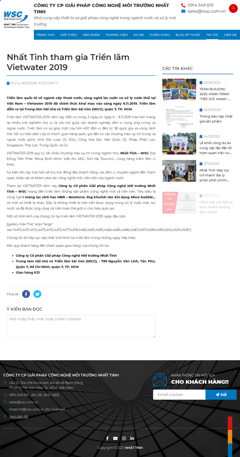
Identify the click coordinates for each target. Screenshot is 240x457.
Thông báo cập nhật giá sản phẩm (216, 118)
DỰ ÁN (138, 35)
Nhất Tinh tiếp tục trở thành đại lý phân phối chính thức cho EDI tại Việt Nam (216, 175)
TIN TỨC (212, 35)
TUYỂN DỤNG (159, 35)
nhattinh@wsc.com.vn (26, 409)
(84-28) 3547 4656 (45, 395)
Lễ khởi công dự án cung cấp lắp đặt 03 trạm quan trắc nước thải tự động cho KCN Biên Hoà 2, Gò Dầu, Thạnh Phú (216, 148)
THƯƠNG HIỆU (116, 35)
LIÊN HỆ (230, 35)
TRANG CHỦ (45, 35)
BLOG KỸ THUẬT (188, 35)
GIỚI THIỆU (68, 35)
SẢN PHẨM (91, 35)
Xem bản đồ (18, 417)
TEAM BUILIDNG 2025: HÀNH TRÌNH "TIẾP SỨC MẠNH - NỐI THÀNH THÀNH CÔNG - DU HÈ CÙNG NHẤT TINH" (215, 94)
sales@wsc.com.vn (207, 11)
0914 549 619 (200, 5)
